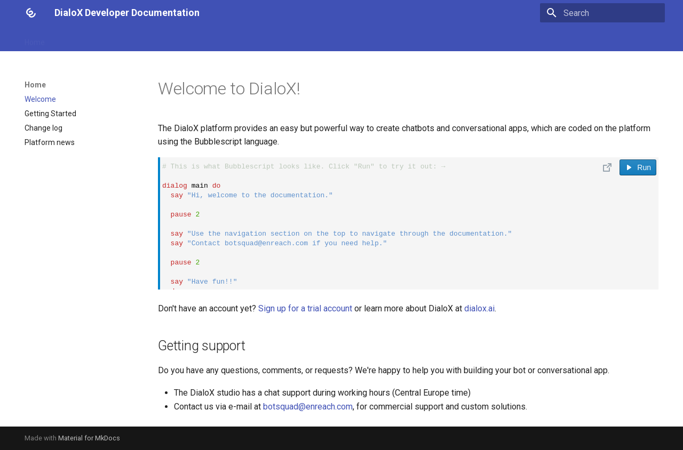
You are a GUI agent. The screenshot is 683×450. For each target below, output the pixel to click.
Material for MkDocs (89, 438)
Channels (220, 39)
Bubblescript (79, 39)
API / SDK (265, 39)
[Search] (602, 12)
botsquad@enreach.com (308, 406)
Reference (130, 39)
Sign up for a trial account (305, 308)
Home (35, 39)
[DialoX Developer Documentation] (31, 12)
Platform (176, 39)
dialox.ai (479, 308)
